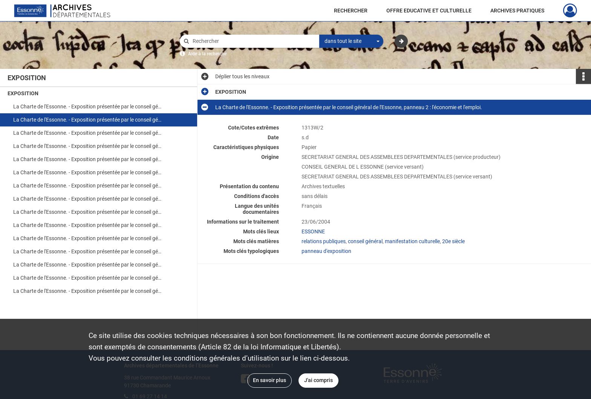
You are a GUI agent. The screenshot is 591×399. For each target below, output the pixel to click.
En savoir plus (269, 380)
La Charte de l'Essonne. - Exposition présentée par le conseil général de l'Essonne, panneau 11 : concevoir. (88, 238)
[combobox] (351, 41)
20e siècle (453, 241)
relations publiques (324, 241)
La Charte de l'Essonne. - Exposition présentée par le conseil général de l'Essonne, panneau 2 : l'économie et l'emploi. (88, 120)
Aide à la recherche (207, 53)
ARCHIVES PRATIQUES (517, 11)
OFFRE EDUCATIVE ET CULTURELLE (429, 11)
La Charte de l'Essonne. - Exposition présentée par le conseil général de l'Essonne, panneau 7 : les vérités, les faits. (88, 186)
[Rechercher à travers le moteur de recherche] (253, 41)
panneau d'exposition (326, 251)
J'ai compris (318, 380)
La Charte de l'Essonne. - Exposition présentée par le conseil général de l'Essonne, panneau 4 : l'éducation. (88, 146)
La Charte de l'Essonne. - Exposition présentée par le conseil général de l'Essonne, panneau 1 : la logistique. (88, 107)
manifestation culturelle (412, 241)
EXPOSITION (23, 93)
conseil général (365, 241)
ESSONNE (313, 231)
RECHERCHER (350, 11)
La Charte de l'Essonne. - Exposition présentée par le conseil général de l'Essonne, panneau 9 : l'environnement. (88, 212)
